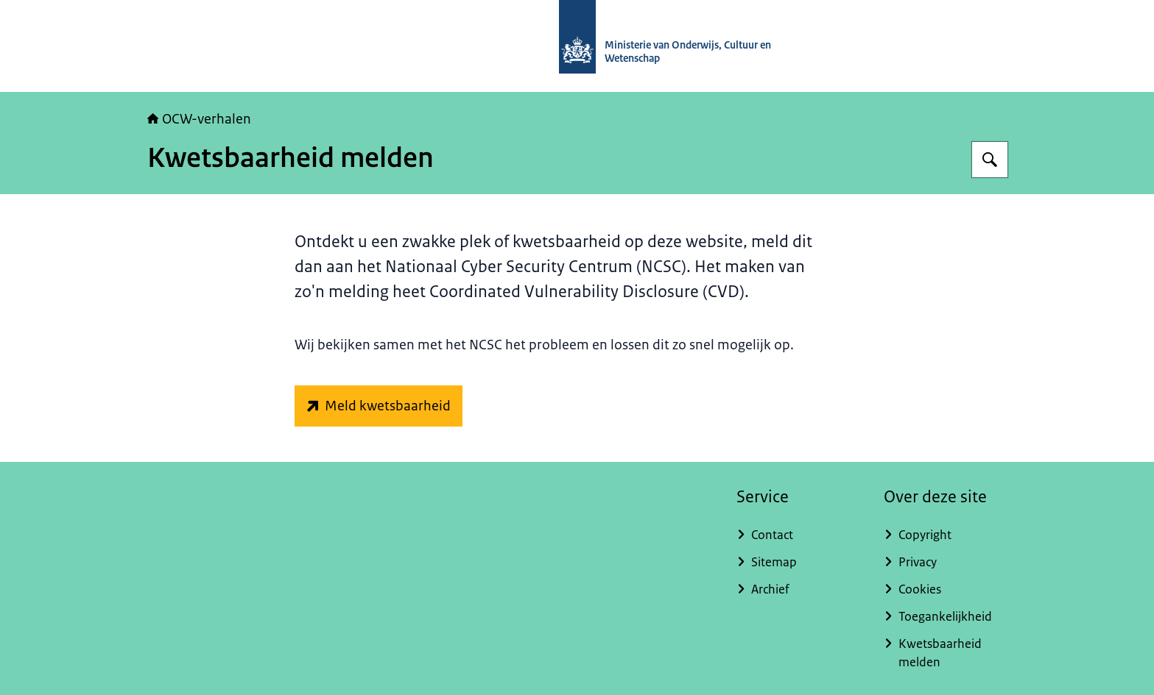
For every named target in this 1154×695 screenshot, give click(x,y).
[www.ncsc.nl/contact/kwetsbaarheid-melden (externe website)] (378, 406)
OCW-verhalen (199, 119)
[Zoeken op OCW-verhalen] (989, 159)
